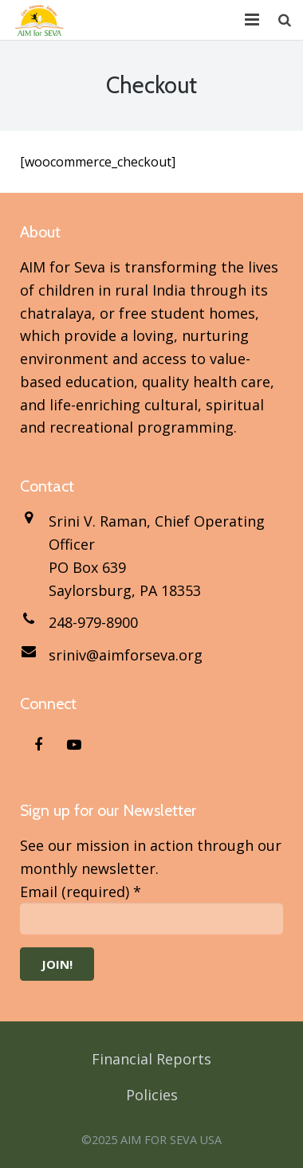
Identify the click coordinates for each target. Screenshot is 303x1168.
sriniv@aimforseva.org (126, 654)
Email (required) (80, 891)
